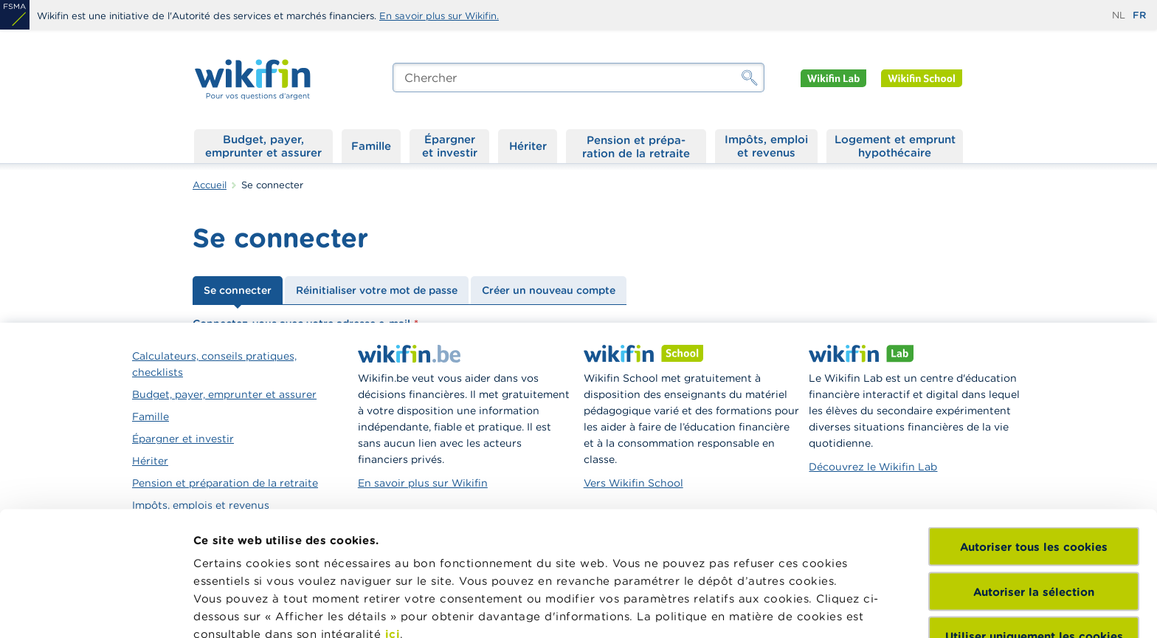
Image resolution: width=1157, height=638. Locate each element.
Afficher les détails (247, 609)
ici (393, 510)
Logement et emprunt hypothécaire (895, 146)
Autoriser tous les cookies (1034, 423)
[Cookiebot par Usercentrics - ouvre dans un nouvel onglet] (95, 609)
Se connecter (238, 290)
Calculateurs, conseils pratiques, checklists (214, 364)
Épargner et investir (449, 146)
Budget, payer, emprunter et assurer (263, 146)
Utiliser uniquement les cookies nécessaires (1034, 519)
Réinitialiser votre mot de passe (376, 290)
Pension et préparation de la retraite (636, 146)
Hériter (528, 146)
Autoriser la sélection (1033, 467)
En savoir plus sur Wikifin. (439, 16)
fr (1139, 15)
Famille (371, 146)
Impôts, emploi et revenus (766, 146)
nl (1118, 15)
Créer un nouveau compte (548, 290)
